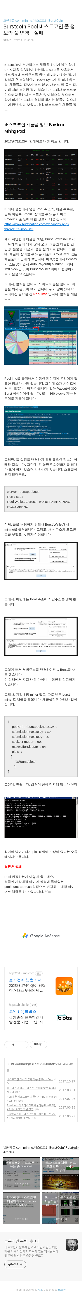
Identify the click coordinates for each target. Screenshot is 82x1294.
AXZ (40, 1289)
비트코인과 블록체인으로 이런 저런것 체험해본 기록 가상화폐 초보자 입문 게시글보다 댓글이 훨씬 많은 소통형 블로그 (31, 1251)
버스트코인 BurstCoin (43, 1064)
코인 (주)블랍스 (22, 1011)
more (75, 1147)
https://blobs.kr (19, 1004)
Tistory (62, 1289)
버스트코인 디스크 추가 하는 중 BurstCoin (30, 1079)
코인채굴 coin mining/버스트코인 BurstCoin (33, 21)
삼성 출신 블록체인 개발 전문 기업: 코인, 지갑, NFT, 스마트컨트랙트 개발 (26, 1019)
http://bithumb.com (21, 973)
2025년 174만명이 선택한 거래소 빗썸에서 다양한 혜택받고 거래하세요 (27, 988)
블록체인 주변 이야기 (22, 1241)
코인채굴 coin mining (18, 1064)
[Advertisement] (41, 935)
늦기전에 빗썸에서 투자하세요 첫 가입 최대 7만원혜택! (28, 980)
